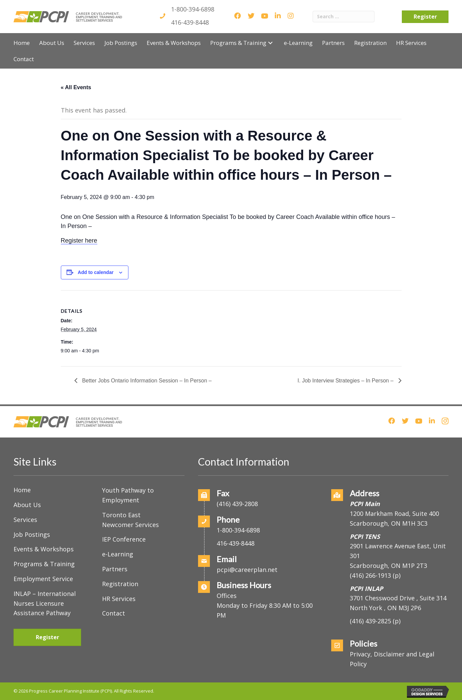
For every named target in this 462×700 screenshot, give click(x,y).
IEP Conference (124, 539)
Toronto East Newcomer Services (130, 520)
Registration (120, 584)
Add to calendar (96, 272)
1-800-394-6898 (192, 9)
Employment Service (43, 579)
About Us (27, 505)
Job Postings (32, 534)
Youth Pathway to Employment (128, 495)
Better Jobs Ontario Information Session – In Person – (146, 380)
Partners (114, 569)
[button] (270, 43)
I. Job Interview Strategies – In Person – (346, 380)
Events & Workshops (44, 549)
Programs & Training (44, 564)
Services (25, 520)
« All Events (76, 87)
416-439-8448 (190, 22)
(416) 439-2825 (370, 621)
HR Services (119, 599)
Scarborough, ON (388, 565)
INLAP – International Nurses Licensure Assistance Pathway (45, 603)
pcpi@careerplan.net (247, 570)
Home (22, 490)
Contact (113, 613)
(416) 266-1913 (370, 575)
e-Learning (117, 554)
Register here (79, 240)
